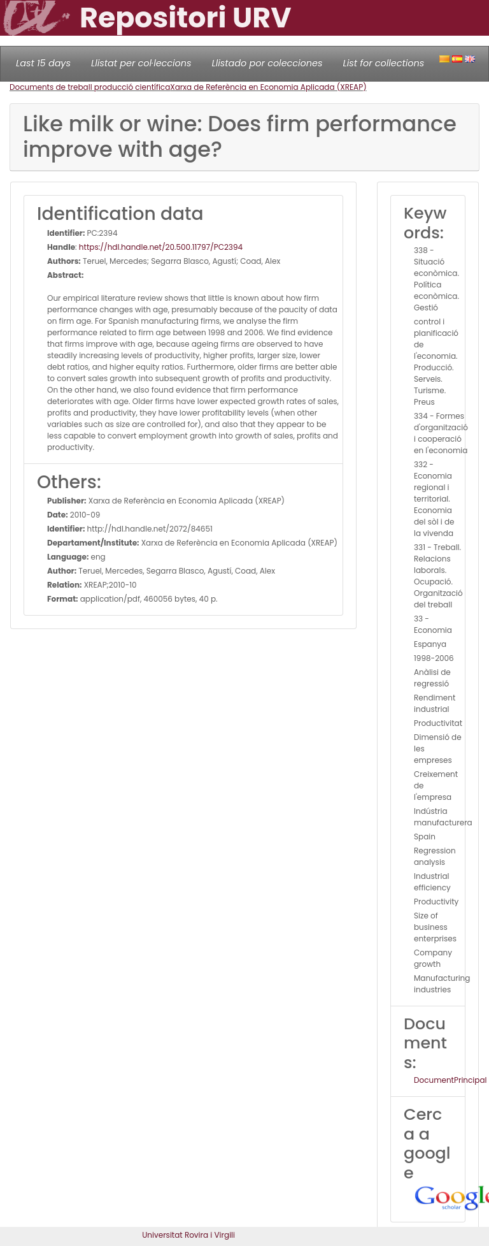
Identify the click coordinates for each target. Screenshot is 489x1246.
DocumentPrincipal (450, 1080)
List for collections (383, 63)
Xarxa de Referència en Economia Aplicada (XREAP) (268, 87)
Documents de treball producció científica (90, 87)
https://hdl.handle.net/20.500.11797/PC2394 (161, 247)
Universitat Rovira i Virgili (188, 1234)
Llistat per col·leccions (141, 63)
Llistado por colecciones (267, 63)
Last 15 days (43, 63)
